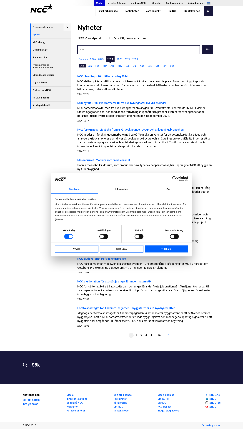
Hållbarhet (155, 3)
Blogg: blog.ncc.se (168, 410)
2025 (101, 59)
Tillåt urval (121, 249)
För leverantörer (174, 3)
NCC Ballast (164, 406)
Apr (112, 66)
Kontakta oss (192, 11)
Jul (134, 66)
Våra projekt (153, 11)
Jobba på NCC (138, 3)
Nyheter (36, 34)
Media (99, 3)
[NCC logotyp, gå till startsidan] (41, 8)
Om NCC (172, 11)
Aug (142, 66)
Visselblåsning (166, 394)
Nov (164, 66)
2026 (93, 59)
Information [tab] (121, 189)
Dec (172, 66)
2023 (119, 59)
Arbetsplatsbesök (41, 105)
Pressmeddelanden (43, 27)
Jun (128, 66)
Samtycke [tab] (74, 189)
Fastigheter (132, 11)
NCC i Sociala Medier (43, 75)
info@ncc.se (30, 404)
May (120, 66)
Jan (90, 66)
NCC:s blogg (39, 42)
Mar (105, 66)
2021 (135, 59)
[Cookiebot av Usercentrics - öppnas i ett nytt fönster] (174, 178)
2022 (127, 59)
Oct (157, 66)
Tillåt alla (166, 249)
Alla (82, 66)
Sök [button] (207, 49)
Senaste (83, 59)
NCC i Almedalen (41, 97)
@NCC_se (212, 402)
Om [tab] (168, 189)
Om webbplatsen (210, 425)
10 (159, 335)
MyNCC (162, 402)
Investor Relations (117, 3)
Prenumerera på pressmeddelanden (43, 66)
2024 (110, 59)
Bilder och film (40, 57)
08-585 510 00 (31, 400)
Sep (150, 66)
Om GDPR (163, 398)
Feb (97, 66)
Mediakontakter (40, 50)
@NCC (210, 398)
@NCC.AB (212, 394)
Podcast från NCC (42, 90)
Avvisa (76, 249)
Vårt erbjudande (108, 11)
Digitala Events (40, 82)
